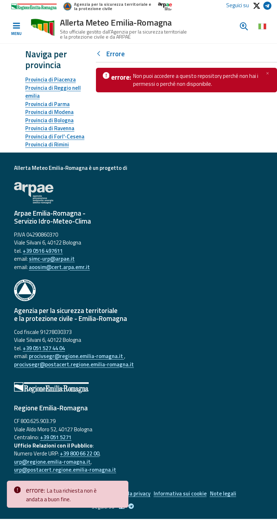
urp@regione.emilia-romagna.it (52, 462)
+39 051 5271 (55, 437)
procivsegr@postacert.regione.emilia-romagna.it (74, 364)
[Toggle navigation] (16, 29)
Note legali (227, 494)
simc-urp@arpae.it (52, 259)
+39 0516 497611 (43, 251)
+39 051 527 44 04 (44, 348)
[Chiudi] (267, 73)
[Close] (121, 486)
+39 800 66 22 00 (79, 453)
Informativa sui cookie (181, 494)
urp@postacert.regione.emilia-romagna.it (65, 470)
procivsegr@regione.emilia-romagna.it (76, 356)
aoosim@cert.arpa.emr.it (59, 267)
